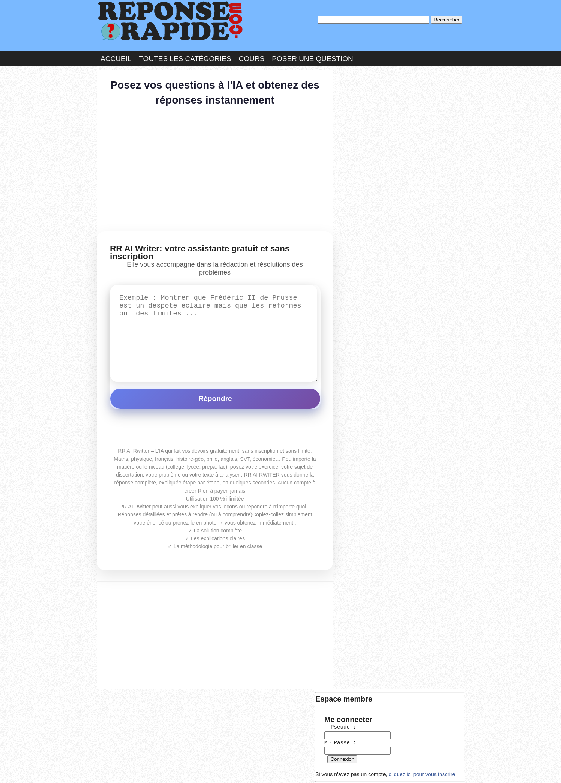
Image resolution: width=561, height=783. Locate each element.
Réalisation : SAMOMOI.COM (338, 769)
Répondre (215, 395)
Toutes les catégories (185, 58)
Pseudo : (359, 106)
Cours (252, 58)
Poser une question (312, 58)
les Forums (206, 769)
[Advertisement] (215, 168)
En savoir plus (275, 757)
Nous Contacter (156, 769)
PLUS (393, 769)
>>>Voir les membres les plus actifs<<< (383, 262)
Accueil (115, 58)
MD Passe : (359, 121)
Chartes (112, 769)
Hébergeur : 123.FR (260, 769)
